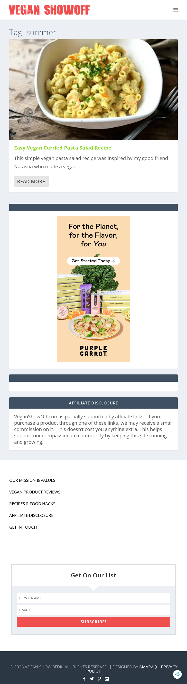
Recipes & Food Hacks (32, 503)
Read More (31, 181)
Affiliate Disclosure (31, 515)
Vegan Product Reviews (34, 492)
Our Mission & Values (32, 480)
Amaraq (148, 667)
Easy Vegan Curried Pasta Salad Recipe (63, 147)
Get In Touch (23, 527)
